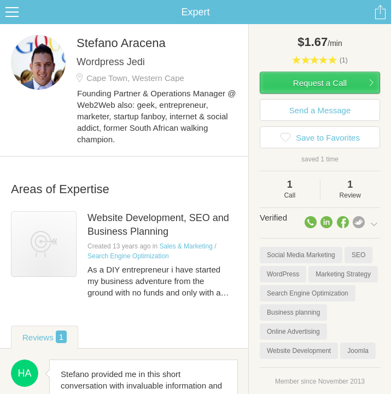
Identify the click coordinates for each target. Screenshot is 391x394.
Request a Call (320, 83)
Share (380, 12)
